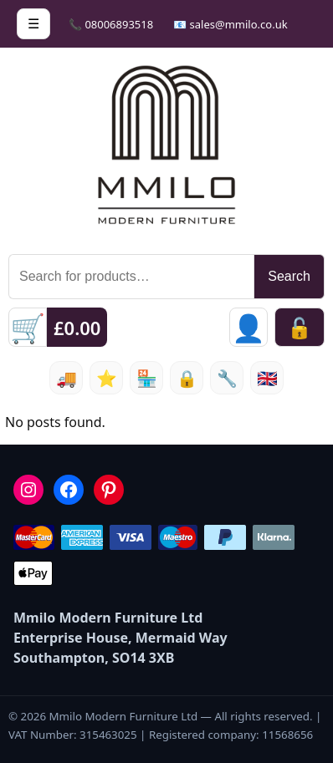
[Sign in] (248, 327)
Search (289, 276)
